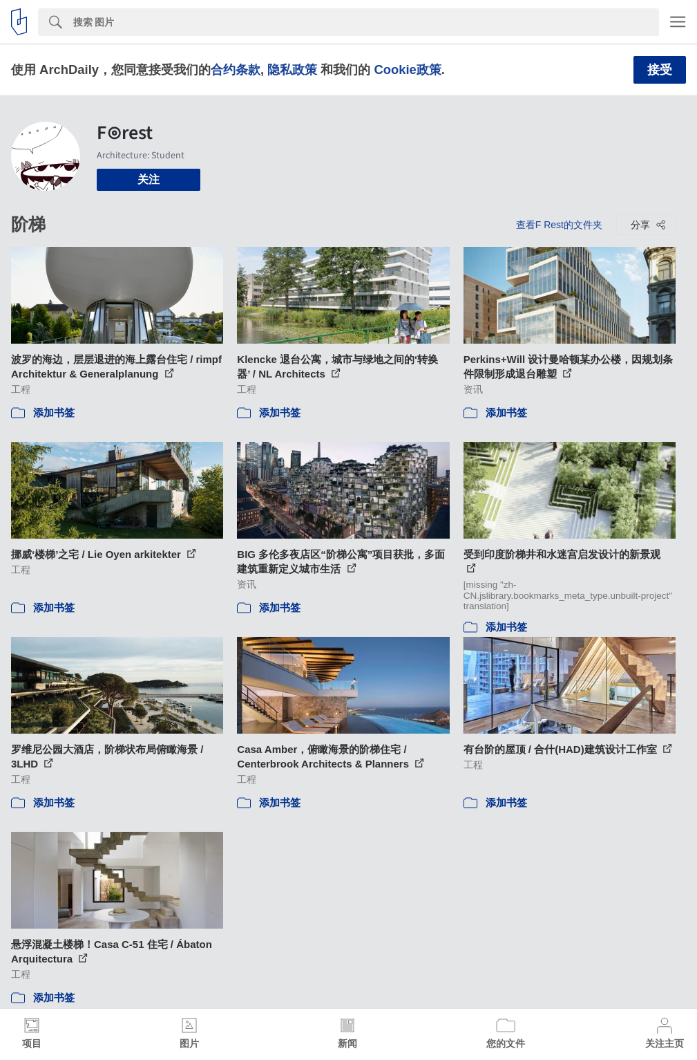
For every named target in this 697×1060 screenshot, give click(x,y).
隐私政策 (292, 69)
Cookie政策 (407, 69)
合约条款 (235, 69)
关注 (148, 179)
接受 (659, 70)
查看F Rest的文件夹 (559, 225)
